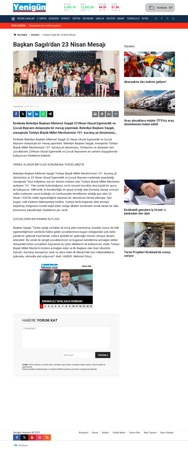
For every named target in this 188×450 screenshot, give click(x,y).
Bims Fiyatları (167, 432)
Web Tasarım (150, 432)
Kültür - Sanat (115, 18)
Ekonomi (88, 18)
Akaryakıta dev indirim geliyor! (45, 25)
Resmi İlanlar (25, 18)
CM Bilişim (23, 445)
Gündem (54, 18)
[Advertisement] (149, 154)
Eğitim (76, 18)
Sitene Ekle (134, 432)
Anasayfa (83, 432)
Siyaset (65, 18)
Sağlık (100, 18)
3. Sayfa (41, 18)
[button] (102, 114)
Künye (95, 432)
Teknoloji (133, 18)
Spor (145, 18)
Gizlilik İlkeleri (119, 432)
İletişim (105, 432)
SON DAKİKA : (19, 25)
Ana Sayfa (20, 35)
